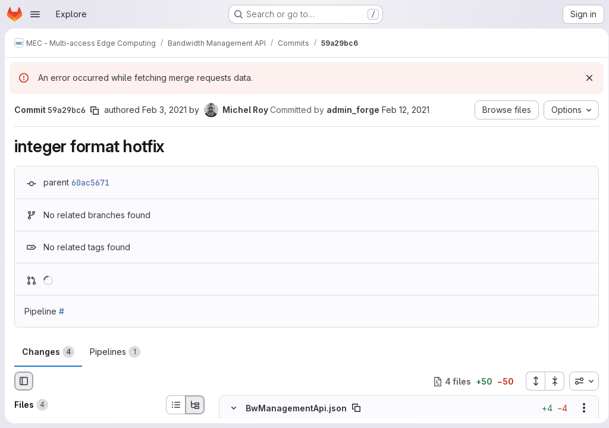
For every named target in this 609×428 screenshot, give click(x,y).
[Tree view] (195, 404)
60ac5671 (90, 182)
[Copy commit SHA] (94, 110)
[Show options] (580, 408)
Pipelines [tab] (115, 352)
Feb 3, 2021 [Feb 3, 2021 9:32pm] (164, 110)
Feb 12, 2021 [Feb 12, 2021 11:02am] (405, 110)
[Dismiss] (585, 78)
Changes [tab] (48, 352)
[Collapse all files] (550, 381)
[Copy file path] (356, 408)
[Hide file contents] (234, 408)
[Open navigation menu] (35, 14)
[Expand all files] (531, 381)
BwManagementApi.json (296, 408)
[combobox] (580, 381)
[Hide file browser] (23, 381)
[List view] (175, 404)
